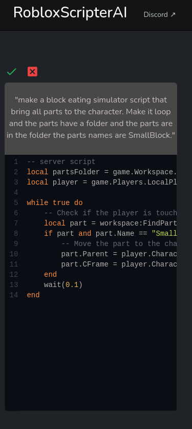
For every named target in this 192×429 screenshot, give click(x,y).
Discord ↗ (159, 14)
